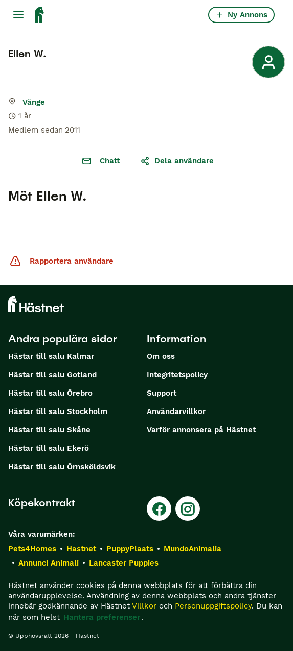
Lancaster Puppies (124, 563)
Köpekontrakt (41, 502)
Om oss (161, 356)
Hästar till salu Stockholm (57, 411)
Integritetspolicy (177, 374)
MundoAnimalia (192, 548)
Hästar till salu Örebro (50, 393)
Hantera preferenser (101, 617)
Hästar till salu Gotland (52, 374)
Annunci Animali (48, 563)
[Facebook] (159, 508)
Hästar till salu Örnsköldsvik (62, 466)
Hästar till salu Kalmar (51, 356)
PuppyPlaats (129, 548)
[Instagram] (187, 508)
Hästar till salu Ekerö (48, 448)
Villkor (144, 606)
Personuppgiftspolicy (213, 606)
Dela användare (177, 161)
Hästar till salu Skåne (49, 430)
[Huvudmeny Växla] (18, 15)
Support (161, 393)
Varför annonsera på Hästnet (201, 430)
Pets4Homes (32, 548)
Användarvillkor (176, 411)
